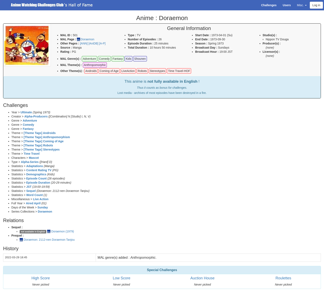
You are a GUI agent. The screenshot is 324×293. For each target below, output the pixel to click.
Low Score (121, 278)
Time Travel (32, 153)
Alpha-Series (30, 162)
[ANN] (84, 43)
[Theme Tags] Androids (40, 133)
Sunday (42, 207)
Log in (316, 5)
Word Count (34, 195)
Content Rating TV (38, 170)
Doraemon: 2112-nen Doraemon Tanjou (49, 239)
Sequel (31, 191)
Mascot (34, 157)
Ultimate (26, 112)
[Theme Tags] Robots (38, 145)
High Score (40, 278)
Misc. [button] (302, 5)
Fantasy (28, 128)
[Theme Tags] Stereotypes (42, 149)
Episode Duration (38, 182)
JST (29, 186)
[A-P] (102, 43)
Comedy (28, 124)
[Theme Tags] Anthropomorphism (47, 137)
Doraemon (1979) (62, 231)
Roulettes (283, 278)
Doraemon (87, 39)
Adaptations (34, 166)
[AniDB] (93, 43)
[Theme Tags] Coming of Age (44, 141)
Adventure (30, 120)
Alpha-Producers (36, 116)
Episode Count (36, 178)
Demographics (36, 174)
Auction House (202, 278)
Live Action (41, 199)
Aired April (33, 203)
